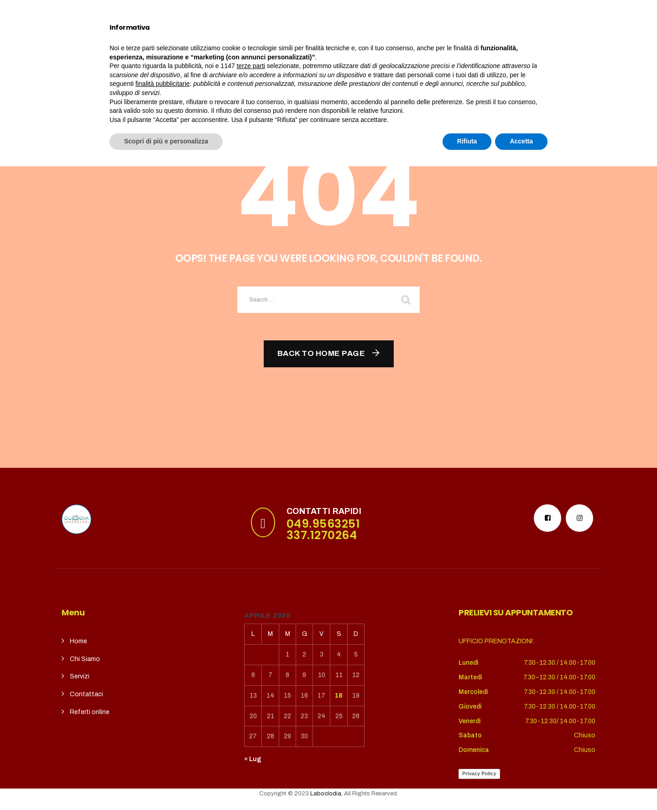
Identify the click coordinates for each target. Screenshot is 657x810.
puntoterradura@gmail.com (129, 11)
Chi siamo (192, 44)
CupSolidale (304, 44)
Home (147, 44)
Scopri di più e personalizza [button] (166, 785)
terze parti (251, 709)
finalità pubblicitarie (163, 727)
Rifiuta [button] (467, 785)
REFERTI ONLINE (416, 44)
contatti (358, 44)
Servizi (246, 44)
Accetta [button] (521, 785)
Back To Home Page (321, 353)
